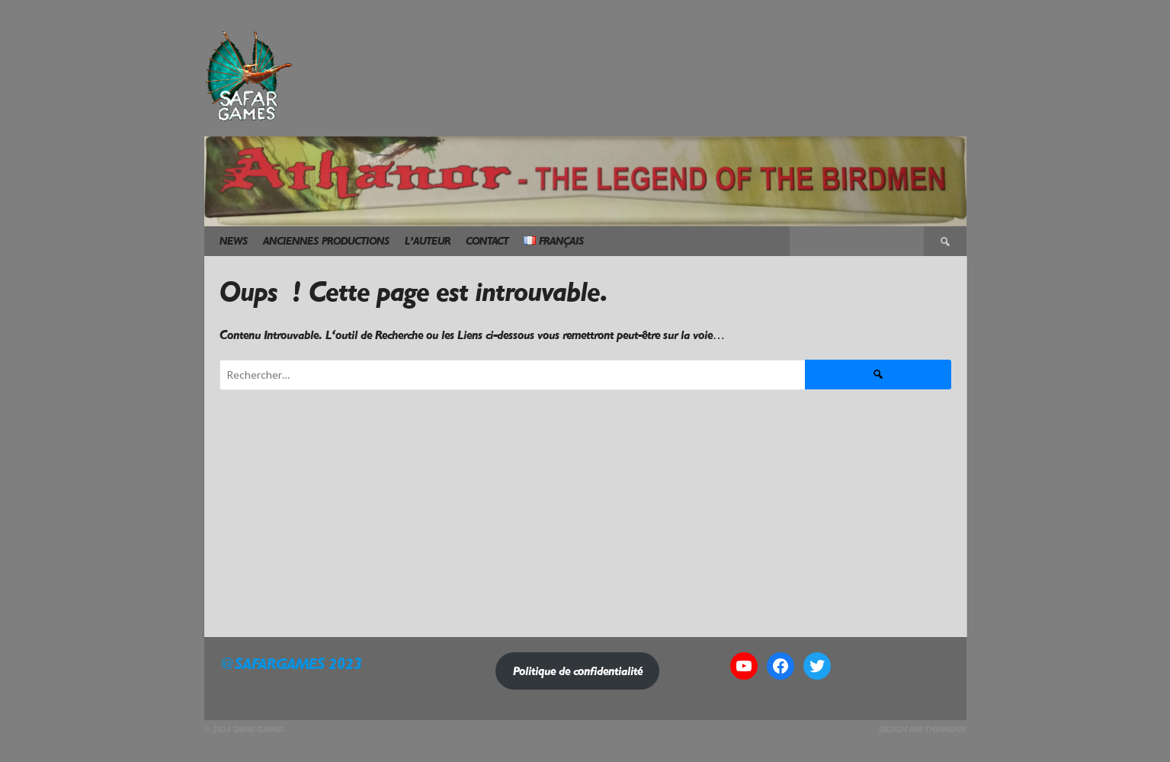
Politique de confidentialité (578, 671)
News (234, 241)
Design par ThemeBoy (922, 730)
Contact (487, 241)
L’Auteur (427, 241)
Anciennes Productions (326, 241)
